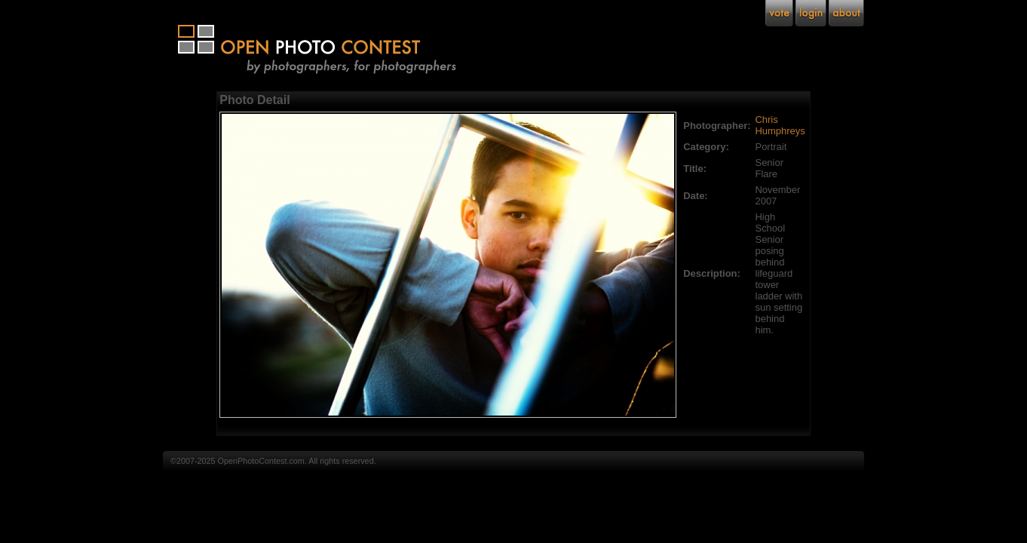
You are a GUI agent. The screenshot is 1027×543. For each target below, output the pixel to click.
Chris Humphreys (780, 125)
